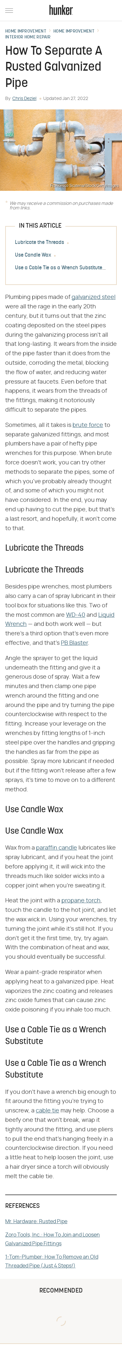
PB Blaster (74, 643)
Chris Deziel (24, 98)
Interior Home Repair (27, 37)
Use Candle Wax (33, 255)
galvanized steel (93, 297)
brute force (88, 425)
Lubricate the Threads (39, 243)
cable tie (47, 1111)
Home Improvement (25, 31)
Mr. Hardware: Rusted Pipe (36, 1221)
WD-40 (75, 615)
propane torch (81, 901)
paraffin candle (56, 848)
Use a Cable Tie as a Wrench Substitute (58, 268)
